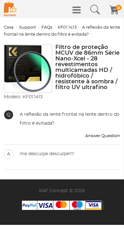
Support (27, 27)
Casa (9, 27)
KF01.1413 (67, 27)
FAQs (46, 27)
